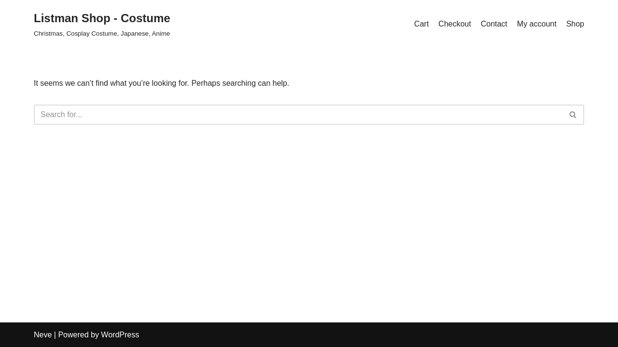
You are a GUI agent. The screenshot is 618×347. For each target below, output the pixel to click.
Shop (575, 24)
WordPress (120, 335)
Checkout (454, 24)
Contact (494, 24)
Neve (43, 335)
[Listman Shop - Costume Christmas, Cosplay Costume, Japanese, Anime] (102, 24)
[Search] (298, 115)
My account (537, 24)
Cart (421, 24)
